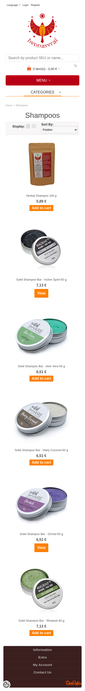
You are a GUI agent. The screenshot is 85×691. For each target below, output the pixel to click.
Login (25, 5)
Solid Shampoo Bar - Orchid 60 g (41, 534)
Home (9, 105)
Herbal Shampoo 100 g (41, 195)
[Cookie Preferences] (6, 685)
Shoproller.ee (74, 683)
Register (35, 5)
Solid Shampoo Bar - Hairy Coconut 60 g (41, 450)
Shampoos (22, 105)
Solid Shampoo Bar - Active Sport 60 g (41, 279)
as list (28, 126)
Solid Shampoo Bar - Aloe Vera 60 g (41, 366)
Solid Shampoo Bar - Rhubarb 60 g (41, 620)
